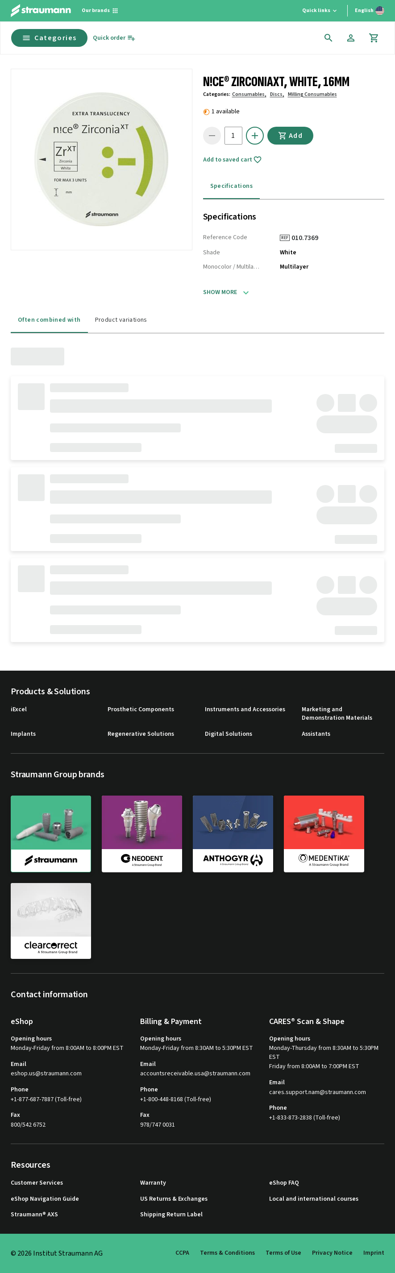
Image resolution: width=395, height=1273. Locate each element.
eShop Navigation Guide (45, 1199)
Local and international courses (313, 1199)
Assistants (316, 734)
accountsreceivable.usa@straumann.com (195, 1074)
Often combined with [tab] (49, 319)
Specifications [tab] (231, 186)
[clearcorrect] (51, 921)
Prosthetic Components (141, 709)
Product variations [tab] (121, 319)
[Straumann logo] (41, 10)
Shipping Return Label (171, 1215)
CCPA (182, 1252)
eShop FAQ (284, 1183)
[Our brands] (100, 10)
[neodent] (142, 833)
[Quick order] (114, 38)
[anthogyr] (233, 833)
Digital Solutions (228, 734)
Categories (49, 38)
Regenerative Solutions (141, 734)
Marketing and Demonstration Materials (337, 714)
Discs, (277, 94)
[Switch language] (369, 10)
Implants (23, 734)
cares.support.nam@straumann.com (317, 1092)
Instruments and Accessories (245, 709)
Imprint (373, 1252)
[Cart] (374, 38)
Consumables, (249, 94)
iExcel (19, 709)
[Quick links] (320, 11)
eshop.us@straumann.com (46, 1074)
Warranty (153, 1183)
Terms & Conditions (227, 1252)
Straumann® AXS (34, 1215)
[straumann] (51, 834)
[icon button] (328, 38)
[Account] (351, 38)
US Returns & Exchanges (174, 1199)
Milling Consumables (312, 94)
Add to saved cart (232, 159)
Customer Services (37, 1183)
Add (290, 136)
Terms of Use (283, 1252)
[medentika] (324, 833)
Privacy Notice (332, 1252)
